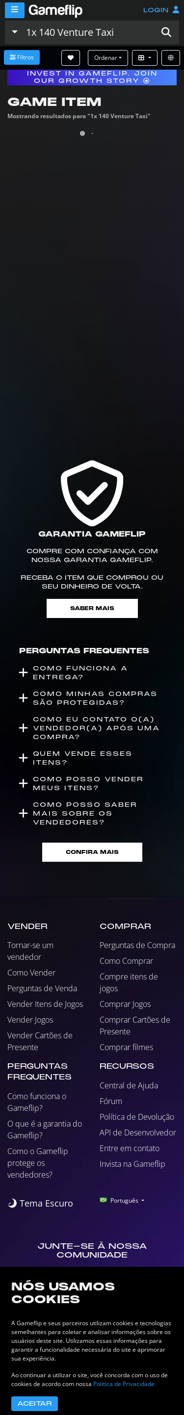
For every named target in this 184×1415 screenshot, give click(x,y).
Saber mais (92, 608)
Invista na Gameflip (132, 1163)
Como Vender (31, 972)
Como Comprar (126, 960)
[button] (166, 32)
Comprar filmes (126, 1047)
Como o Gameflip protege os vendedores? (37, 1163)
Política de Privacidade (124, 1384)
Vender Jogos (30, 1019)
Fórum (111, 1101)
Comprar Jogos (125, 1004)
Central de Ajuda (129, 1085)
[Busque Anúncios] (88, 32)
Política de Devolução (137, 1116)
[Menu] (15, 10)
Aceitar (34, 1404)
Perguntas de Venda (42, 988)
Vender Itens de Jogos (45, 1004)
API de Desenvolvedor (138, 1132)
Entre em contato (129, 1148)
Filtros (22, 57)
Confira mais (92, 852)
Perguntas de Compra (137, 945)
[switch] (40, 1203)
